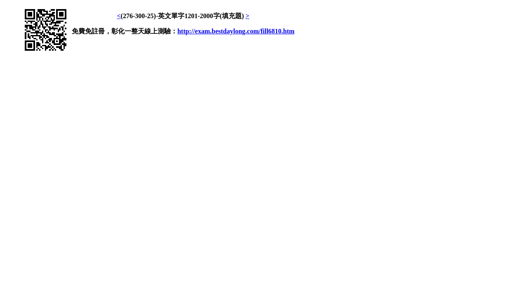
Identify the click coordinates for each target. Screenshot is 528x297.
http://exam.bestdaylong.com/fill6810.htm (236, 31)
